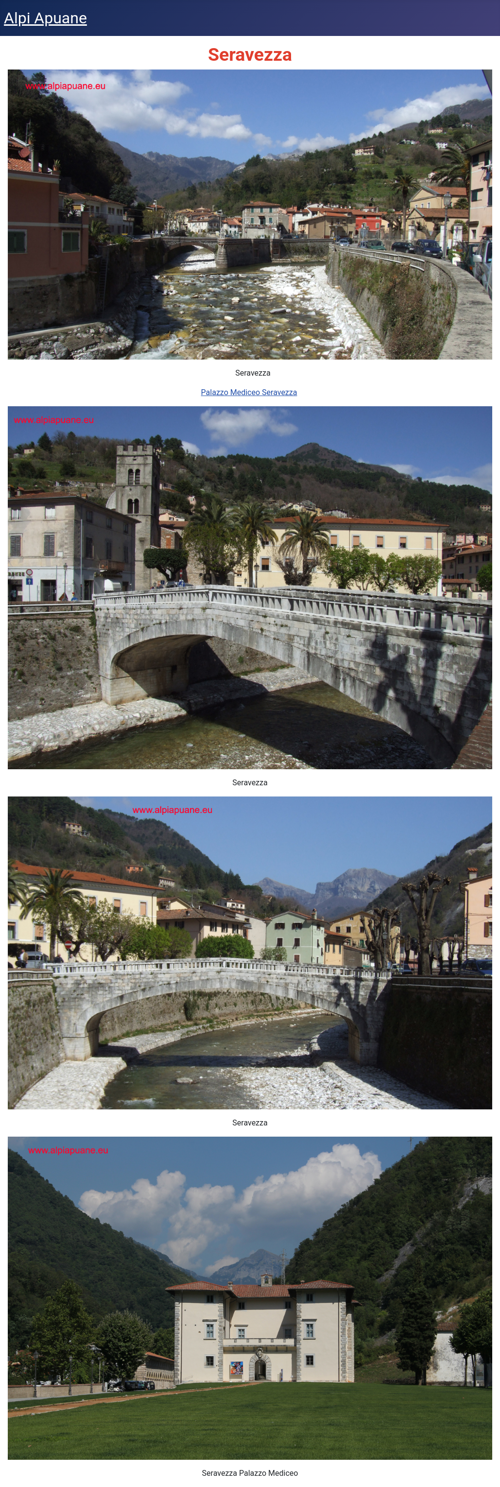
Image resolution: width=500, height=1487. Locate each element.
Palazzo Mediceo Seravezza (249, 392)
